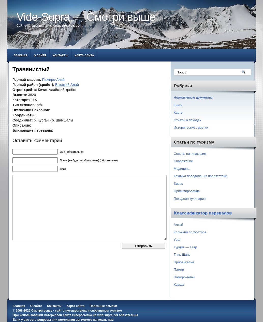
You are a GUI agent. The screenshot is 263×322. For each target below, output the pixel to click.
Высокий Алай (67, 85)
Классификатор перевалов (203, 213)
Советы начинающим (190, 154)
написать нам (103, 319)
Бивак (178, 184)
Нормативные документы (193, 97)
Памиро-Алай (53, 80)
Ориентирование (187, 191)
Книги (178, 105)
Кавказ (179, 284)
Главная (20, 55)
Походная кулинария (190, 199)
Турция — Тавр (185, 247)
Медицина (181, 169)
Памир (179, 269)
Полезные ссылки (103, 306)
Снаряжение (183, 161)
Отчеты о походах (187, 120)
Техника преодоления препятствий (200, 176)
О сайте (40, 55)
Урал (177, 239)
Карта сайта (84, 55)
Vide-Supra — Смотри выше (86, 17)
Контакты (60, 55)
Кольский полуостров (190, 232)
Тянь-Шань (182, 254)
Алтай (178, 224)
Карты (178, 112)
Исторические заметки (191, 127)
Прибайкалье (184, 262)
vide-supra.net (107, 315)
